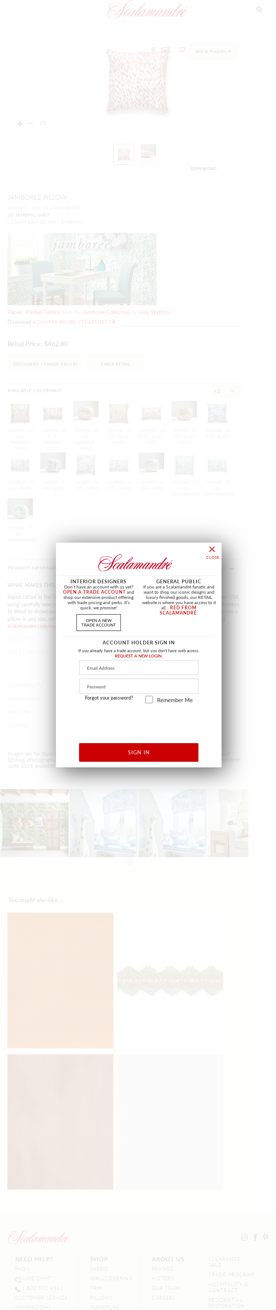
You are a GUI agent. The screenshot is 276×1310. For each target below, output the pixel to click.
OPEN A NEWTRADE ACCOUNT (98, 622)
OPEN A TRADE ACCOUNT (94, 592)
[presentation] (139, 720)
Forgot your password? (109, 697)
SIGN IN (139, 752)
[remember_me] (149, 699)
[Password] (138, 686)
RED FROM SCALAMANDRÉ (178, 610)
